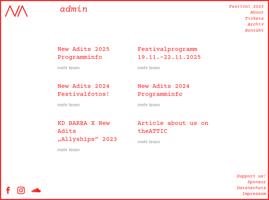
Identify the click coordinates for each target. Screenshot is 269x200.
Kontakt (254, 30)
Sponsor (256, 182)
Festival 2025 (246, 6)
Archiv (256, 24)
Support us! (251, 176)
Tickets (254, 18)
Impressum (254, 194)
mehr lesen (68, 67)
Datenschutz (251, 188)
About (257, 12)
